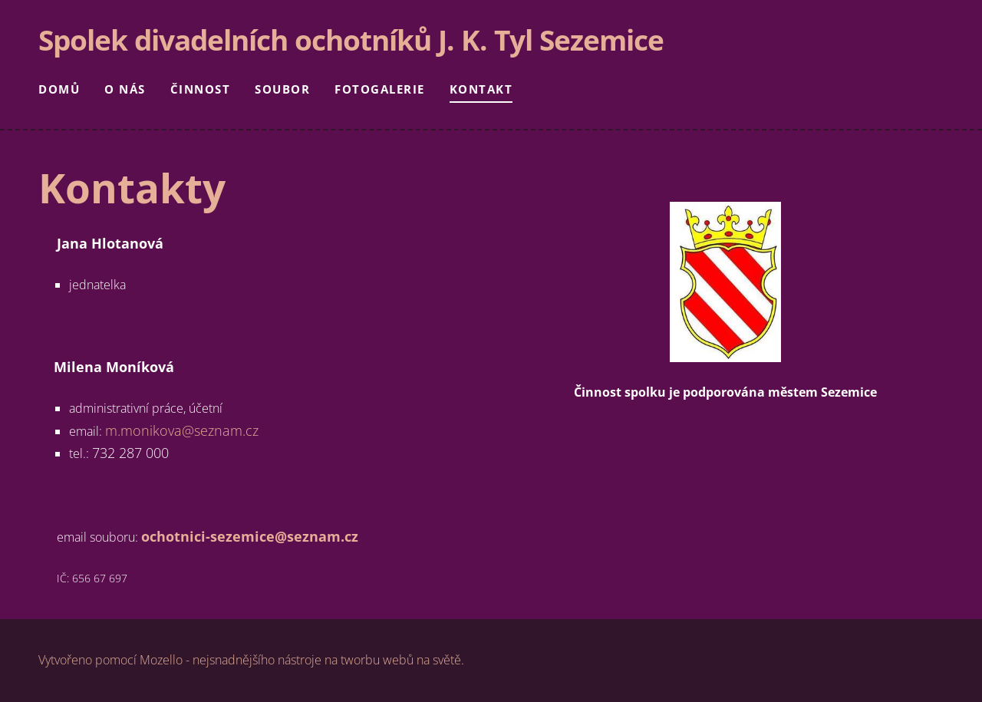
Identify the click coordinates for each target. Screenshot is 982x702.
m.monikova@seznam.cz (182, 430)
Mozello (161, 659)
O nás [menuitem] (125, 89)
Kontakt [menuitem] (481, 89)
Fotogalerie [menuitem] (379, 89)
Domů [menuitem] (59, 89)
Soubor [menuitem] (282, 89)
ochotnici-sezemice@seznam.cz (249, 536)
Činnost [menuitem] (200, 89)
